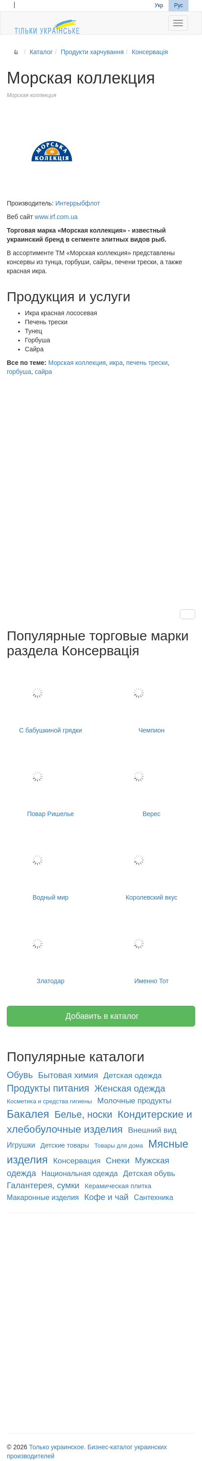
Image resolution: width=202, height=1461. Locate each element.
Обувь (20, 1075)
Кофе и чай (106, 1197)
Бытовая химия (68, 1075)
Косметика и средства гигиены (49, 1101)
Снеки (118, 1160)
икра (116, 362)
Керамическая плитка (118, 1186)
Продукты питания (48, 1088)
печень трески (147, 362)
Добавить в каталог (101, 1016)
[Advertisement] (101, 484)
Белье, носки (84, 1114)
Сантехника (153, 1197)
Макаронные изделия (43, 1197)
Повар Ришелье (50, 782)
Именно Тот (151, 950)
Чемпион (151, 699)
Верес (151, 782)
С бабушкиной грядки (50, 699)
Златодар (50, 950)
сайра (43, 371)
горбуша (19, 371)
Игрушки (21, 1145)
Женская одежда (129, 1088)
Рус (178, 5)
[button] (187, 614)
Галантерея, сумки (43, 1185)
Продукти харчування (92, 52)
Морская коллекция (77, 362)
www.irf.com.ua (56, 216)
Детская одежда (132, 1075)
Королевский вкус (151, 866)
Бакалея (28, 1114)
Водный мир (50, 866)
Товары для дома (118, 1145)
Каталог (41, 52)
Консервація (150, 52)
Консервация (77, 1160)
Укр (159, 5)
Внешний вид (152, 1129)
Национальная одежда (79, 1173)
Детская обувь (149, 1173)
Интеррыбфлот (77, 203)
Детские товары (65, 1145)
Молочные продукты (134, 1100)
